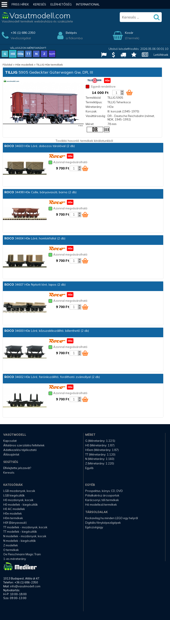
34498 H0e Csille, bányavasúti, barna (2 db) (40, 192)
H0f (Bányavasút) (15, 522)
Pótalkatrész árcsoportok (102, 495)
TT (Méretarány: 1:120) (100, 454)
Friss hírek (20, 4)
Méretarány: (94, 106)
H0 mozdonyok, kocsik (18, 500)
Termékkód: (93, 97)
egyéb (52, 53)
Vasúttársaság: (96, 116)
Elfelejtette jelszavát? (17, 468)
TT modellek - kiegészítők (20, 531)
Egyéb (89, 468)
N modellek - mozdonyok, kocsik (24, 536)
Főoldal (7, 64)
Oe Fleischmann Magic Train (22, 554)
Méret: (90, 124)
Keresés (39, 4)
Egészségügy (94, 527)
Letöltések (161, 55)
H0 (13, 54)
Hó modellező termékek (101, 504)
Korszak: (91, 111)
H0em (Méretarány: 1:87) (102, 450)
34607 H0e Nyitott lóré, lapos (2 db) (35, 284)
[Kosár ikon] (129, 92)
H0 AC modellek (14, 509)
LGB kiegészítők (14, 495)
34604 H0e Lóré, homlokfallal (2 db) (34, 238)
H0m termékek (13, 518)
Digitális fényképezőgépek (103, 522)
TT (28, 54)
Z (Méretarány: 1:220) (99, 463)
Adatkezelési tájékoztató (20, 450)
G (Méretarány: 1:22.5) (100, 440)
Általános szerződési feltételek (24, 445)
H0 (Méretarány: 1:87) (99, 445)
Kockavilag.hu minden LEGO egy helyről (111, 518)
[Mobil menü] (4, 4)
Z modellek (10, 545)
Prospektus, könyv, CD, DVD (104, 491)
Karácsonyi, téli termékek (102, 500)
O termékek (11, 550)
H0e (20, 54)
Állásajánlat (11, 454)
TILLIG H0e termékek (49, 64)
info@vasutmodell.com (25, 586)
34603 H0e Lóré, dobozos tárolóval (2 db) (39, 146)
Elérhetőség (61, 4)
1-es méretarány (14, 559)
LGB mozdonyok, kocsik (19, 491)
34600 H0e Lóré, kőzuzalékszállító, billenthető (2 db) (46, 331)
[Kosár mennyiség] (116, 92)
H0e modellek (24, 64)
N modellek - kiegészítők (19, 540)
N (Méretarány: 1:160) (99, 459)
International (88, 4)
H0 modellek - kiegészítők (20, 504)
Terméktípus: (94, 102)
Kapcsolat (10, 440)
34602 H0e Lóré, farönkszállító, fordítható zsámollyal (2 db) (52, 377)
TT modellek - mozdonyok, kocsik (25, 527)
